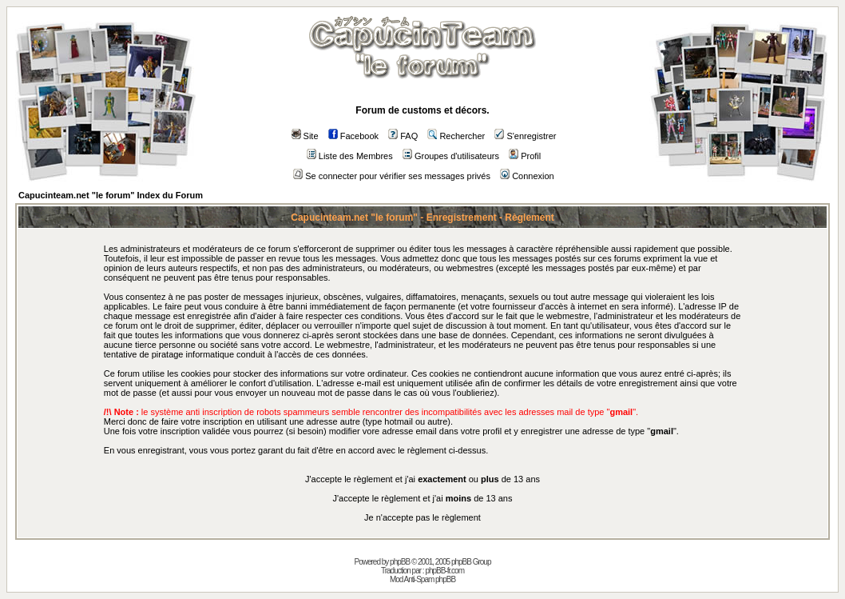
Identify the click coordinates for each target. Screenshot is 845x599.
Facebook (353, 136)
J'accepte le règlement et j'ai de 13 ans (423, 498)
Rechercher (456, 136)
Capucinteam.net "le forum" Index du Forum (110, 195)
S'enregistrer (525, 136)
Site (305, 136)
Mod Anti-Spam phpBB (422, 579)
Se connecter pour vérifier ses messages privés (391, 176)
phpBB (400, 561)
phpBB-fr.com (444, 570)
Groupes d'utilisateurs (451, 156)
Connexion (527, 176)
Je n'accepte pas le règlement (422, 517)
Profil (525, 156)
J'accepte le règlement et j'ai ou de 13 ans (422, 479)
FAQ (403, 136)
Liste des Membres (350, 156)
